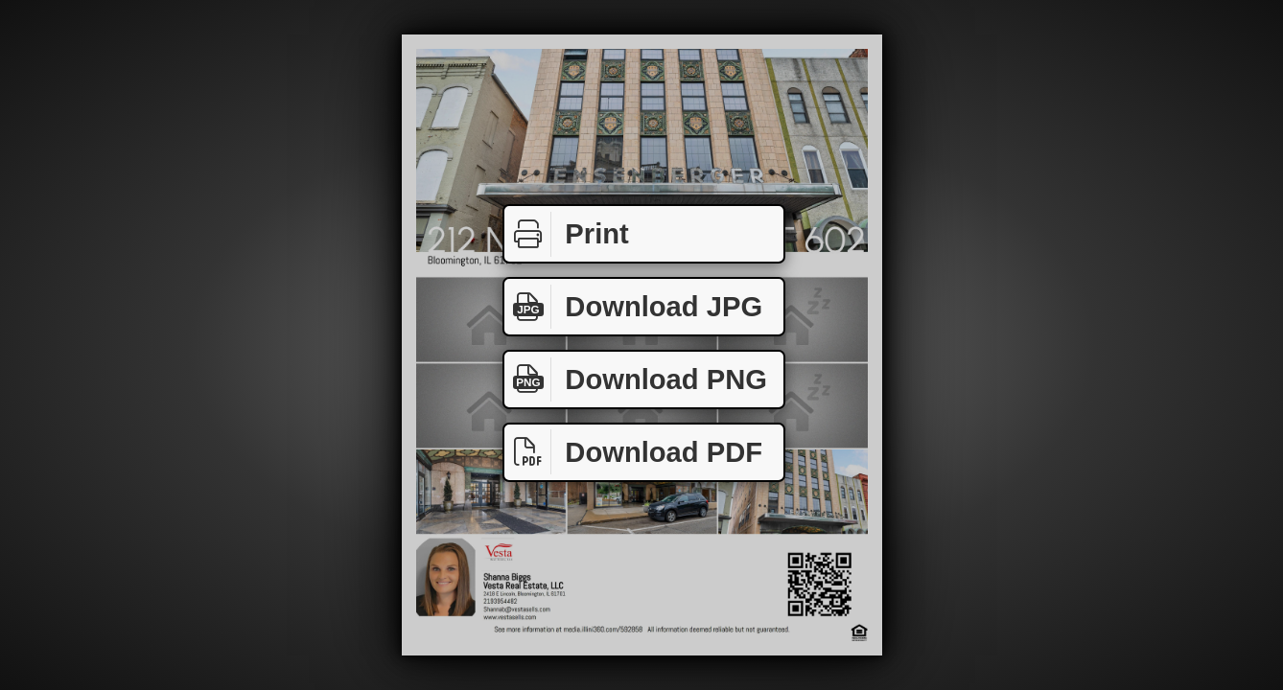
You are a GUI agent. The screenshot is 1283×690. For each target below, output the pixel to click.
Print (566, 234)
